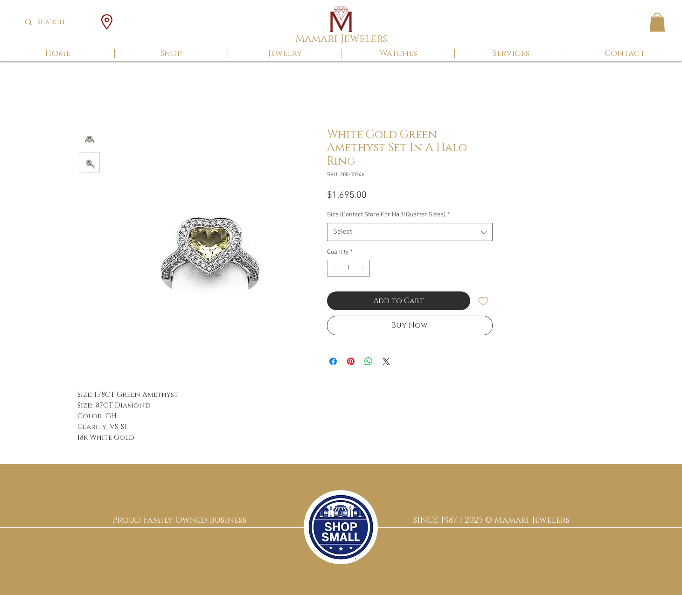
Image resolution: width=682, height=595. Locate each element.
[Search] (58, 22)
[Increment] (363, 268)
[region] (341, 527)
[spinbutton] (349, 268)
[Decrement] (334, 268)
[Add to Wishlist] (483, 300)
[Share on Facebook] (333, 361)
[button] (657, 22)
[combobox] (410, 232)
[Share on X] (386, 361)
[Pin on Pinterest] (350, 361)
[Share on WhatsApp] (368, 361)
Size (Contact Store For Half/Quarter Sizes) (388, 215)
